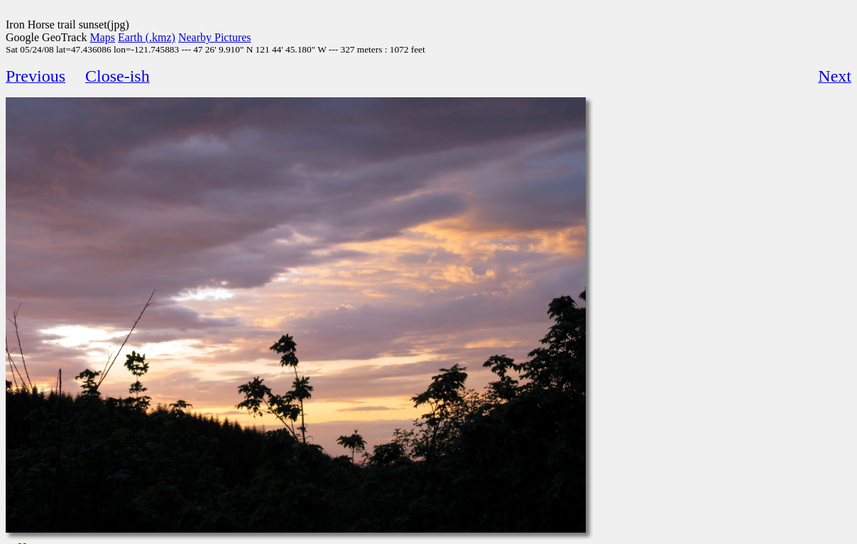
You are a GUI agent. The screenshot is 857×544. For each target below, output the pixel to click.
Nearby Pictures (214, 37)
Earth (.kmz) (146, 37)
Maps (103, 37)
